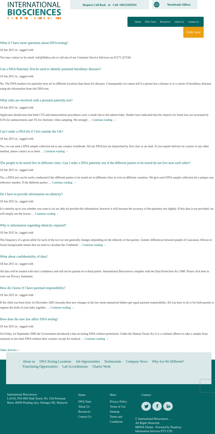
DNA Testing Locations (55, 361)
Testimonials (112, 361)
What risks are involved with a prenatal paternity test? (36, 100)
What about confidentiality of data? (24, 256)
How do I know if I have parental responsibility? (32, 288)
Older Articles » (9, 350)
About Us (179, 21)
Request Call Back (94, 4)
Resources (165, 21)
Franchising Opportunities (40, 366)
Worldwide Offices (179, 4)
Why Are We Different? (168, 361)
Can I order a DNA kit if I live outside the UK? (31, 131)
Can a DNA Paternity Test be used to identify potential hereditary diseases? (50, 69)
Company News (136, 361)
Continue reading (104, 119)
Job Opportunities (88, 361)
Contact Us (85, 416)
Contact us (193, 21)
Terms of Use (118, 406)
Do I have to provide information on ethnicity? (31, 194)
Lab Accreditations (75, 366)
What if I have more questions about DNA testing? (34, 43)
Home (138, 21)
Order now (193, 32)
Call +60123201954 (124, 4)
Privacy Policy (118, 401)
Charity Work (101, 366)
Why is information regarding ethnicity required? (33, 225)
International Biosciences (22, 394)
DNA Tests (150, 21)
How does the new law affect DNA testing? (29, 319)
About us (29, 361)
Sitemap (114, 411)
